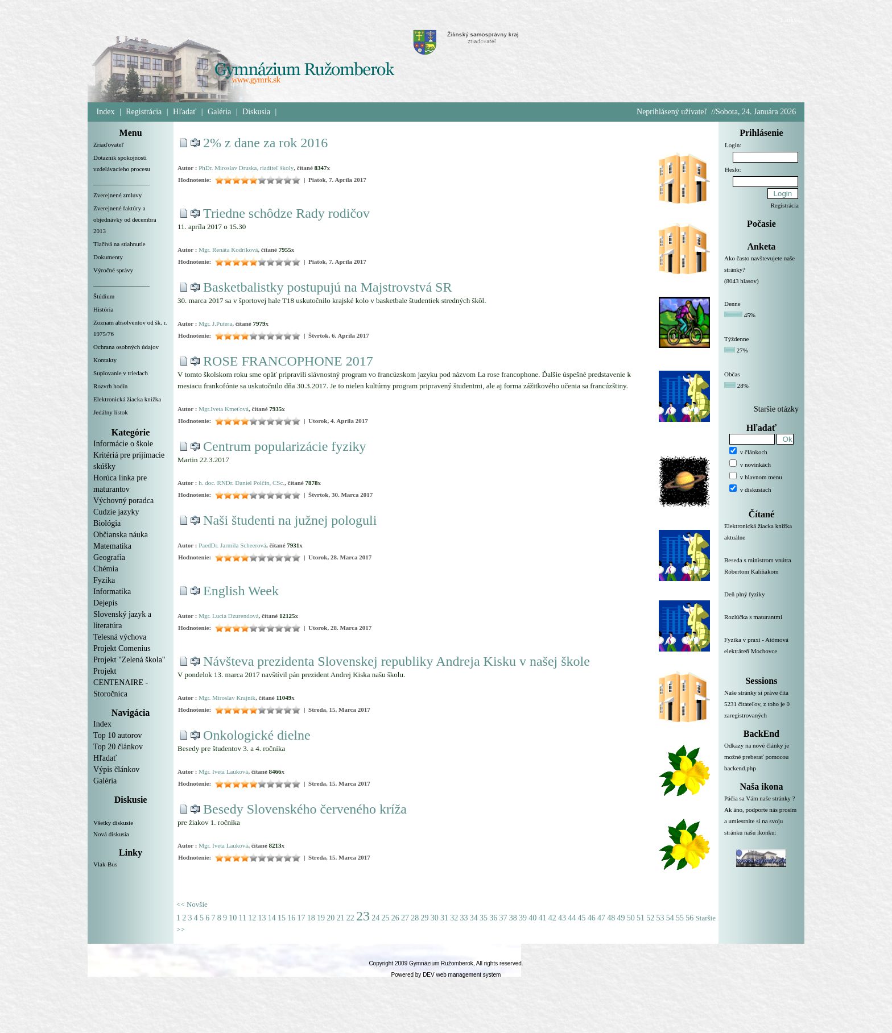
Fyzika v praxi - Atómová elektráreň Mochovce (761, 652)
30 (435, 918)
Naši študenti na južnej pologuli (290, 520)
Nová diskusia (111, 834)
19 (321, 918)
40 (532, 918)
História (103, 309)
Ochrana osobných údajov (126, 346)
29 (425, 918)
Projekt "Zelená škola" (129, 660)
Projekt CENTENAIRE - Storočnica (120, 682)
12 (252, 918)
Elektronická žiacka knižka (127, 399)
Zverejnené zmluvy (117, 195)
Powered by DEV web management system (446, 975)
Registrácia (144, 111)
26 (395, 918)
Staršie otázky (776, 409)
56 (689, 918)
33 (464, 918)
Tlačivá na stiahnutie (119, 243)
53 (660, 918)
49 (621, 918)
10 (233, 918)
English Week (241, 590)
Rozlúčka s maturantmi (761, 623)
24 (375, 918)
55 (680, 918)
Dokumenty (108, 257)
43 (562, 918)
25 (386, 918)
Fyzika (104, 580)
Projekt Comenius (122, 648)
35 (484, 918)
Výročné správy (113, 270)
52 (650, 918)
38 (513, 918)
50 (631, 918)
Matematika (112, 546)
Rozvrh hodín (110, 386)
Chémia (105, 569)
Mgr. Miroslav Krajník (227, 697)
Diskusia (256, 111)
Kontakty (105, 359)
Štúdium (103, 296)
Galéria (219, 111)
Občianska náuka (120, 534)
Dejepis (105, 603)
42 (552, 918)
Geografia (109, 557)
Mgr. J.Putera (215, 323)
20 (330, 918)
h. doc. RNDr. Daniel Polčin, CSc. (241, 482)
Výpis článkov (116, 769)
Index (106, 111)
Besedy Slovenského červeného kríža (305, 809)
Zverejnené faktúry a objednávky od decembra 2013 (124, 219)
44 (572, 918)
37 (503, 918)
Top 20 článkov (118, 746)
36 (493, 918)
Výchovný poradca (123, 500)
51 (641, 918)
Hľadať (184, 111)
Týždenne (736, 338)
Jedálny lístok (110, 412)
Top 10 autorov (117, 735)
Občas (732, 374)
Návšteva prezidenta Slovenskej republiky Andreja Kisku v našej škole (396, 661)
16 (291, 918)
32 (454, 918)
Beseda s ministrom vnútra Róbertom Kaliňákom (761, 572)
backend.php (740, 768)
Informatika (112, 591)
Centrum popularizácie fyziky (284, 446)
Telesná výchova (119, 637)
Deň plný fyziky (761, 601)
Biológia (107, 523)
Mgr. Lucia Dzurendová (228, 615)
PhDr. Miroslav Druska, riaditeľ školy (246, 167)
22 (350, 918)
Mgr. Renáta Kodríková (228, 249)
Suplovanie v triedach (120, 373)
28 (415, 918)
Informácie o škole (123, 443)
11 (242, 918)
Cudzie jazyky (116, 512)
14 (272, 918)
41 (543, 918)
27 (405, 918)
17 (301, 918)
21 (341, 918)
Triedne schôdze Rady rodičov (286, 213)
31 (444, 918)
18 (311, 918)
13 (262, 918)
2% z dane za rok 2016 (265, 142)
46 (592, 918)
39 (523, 918)
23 (363, 915)
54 (670, 918)
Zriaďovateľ (108, 144)
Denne (732, 303)
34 (474, 918)
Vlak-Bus (105, 864)
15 (282, 918)
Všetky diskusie (113, 822)
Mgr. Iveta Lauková (223, 771)
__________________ (121, 182)
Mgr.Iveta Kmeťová (224, 408)
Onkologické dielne (257, 735)
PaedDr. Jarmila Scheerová (232, 545)
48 (611, 918)
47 (601, 918)
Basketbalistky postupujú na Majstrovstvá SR (327, 287)
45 (582, 918)
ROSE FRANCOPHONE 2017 (288, 361)
